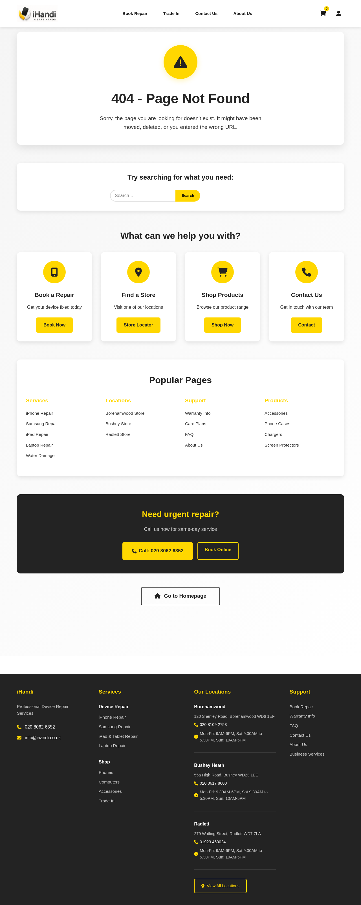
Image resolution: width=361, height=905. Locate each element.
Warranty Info (198, 413)
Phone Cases (277, 424)
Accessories (276, 413)
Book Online (218, 550)
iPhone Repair (39, 413)
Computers (109, 782)
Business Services (306, 754)
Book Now (54, 325)
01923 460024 (213, 842)
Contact (306, 325)
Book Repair (134, 13)
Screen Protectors (282, 445)
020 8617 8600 (213, 783)
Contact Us (206, 13)
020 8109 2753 (213, 724)
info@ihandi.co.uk (43, 737)
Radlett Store (118, 434)
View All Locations (220, 886)
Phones (106, 772)
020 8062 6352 (40, 727)
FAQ (189, 434)
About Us (242, 13)
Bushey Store (118, 424)
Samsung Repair (42, 424)
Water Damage (40, 456)
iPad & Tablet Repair (118, 736)
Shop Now (223, 325)
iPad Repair (37, 434)
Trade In (171, 13)
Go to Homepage (180, 597)
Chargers (273, 434)
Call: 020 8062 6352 (157, 552)
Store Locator (138, 325)
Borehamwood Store (124, 413)
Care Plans (195, 424)
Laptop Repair (39, 445)
